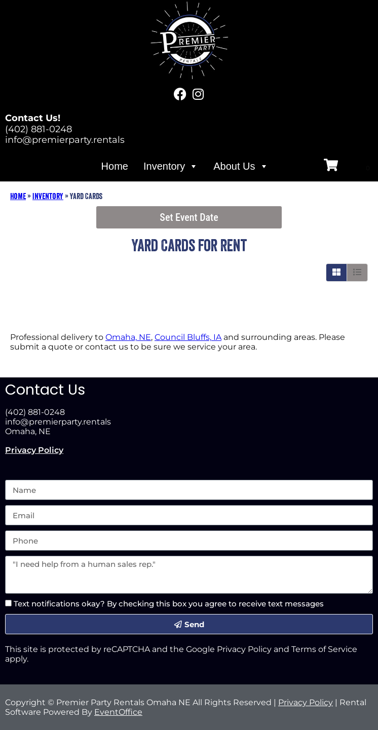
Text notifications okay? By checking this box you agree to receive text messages (169, 603)
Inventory (170, 166)
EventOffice (118, 712)
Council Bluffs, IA (188, 337)
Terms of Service (324, 649)
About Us (240, 166)
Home (114, 166)
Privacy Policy (34, 450)
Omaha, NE (128, 337)
